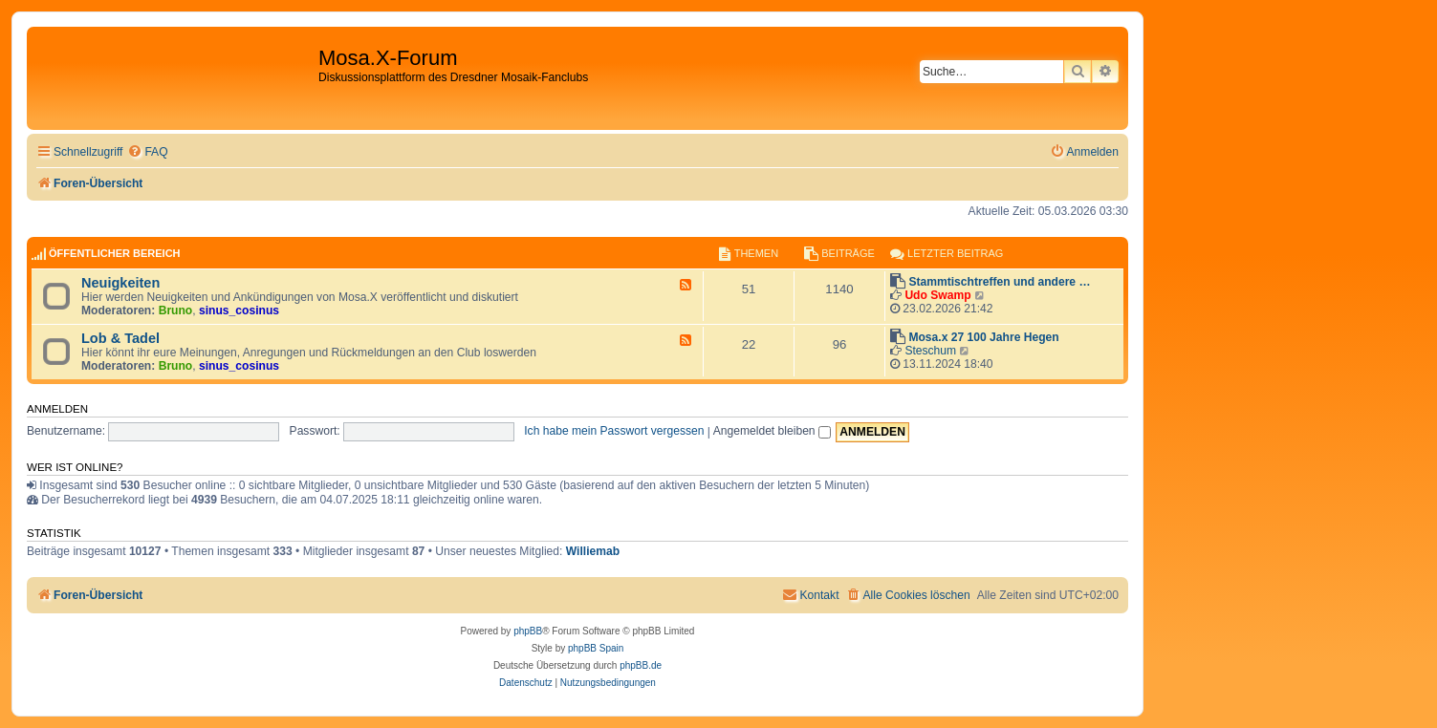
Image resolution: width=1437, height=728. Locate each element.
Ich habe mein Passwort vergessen (614, 431)
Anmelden (57, 409)
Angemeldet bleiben (772, 431)
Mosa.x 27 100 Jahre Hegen (983, 337)
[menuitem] (147, 152)
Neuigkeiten (120, 282)
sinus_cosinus (239, 310)
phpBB (527, 631)
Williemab (593, 551)
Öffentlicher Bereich (115, 253)
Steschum (930, 350)
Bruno (176, 310)
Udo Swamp (937, 295)
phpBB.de (641, 665)
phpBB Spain (595, 648)
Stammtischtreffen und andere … (999, 282)
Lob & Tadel (120, 338)
